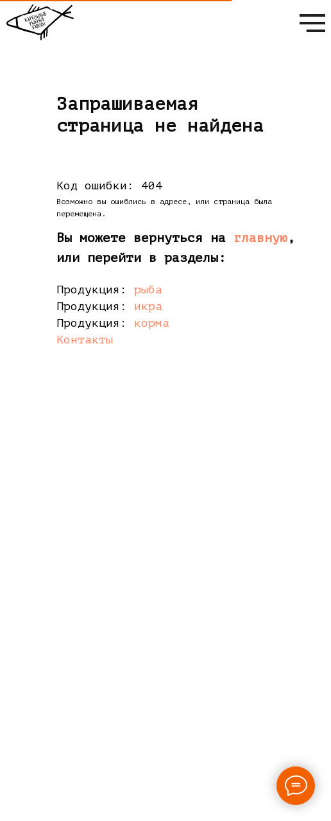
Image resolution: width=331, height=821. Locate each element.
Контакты (84, 339)
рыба (148, 289)
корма (151, 322)
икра (148, 306)
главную (260, 237)
